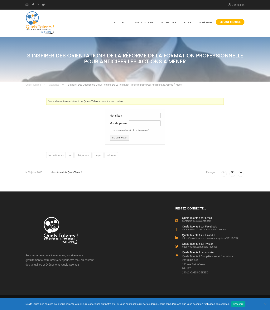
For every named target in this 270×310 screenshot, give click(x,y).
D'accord (238, 304)
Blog (187, 22)
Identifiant (116, 115)
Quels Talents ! (36, 84)
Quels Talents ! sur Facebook (213, 227)
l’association (143, 22)
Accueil (119, 22)
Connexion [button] (236, 4)
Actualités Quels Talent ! (69, 172)
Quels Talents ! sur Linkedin (213, 236)
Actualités (168, 22)
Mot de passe (118, 123)
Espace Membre (230, 22)
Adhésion (205, 22)
